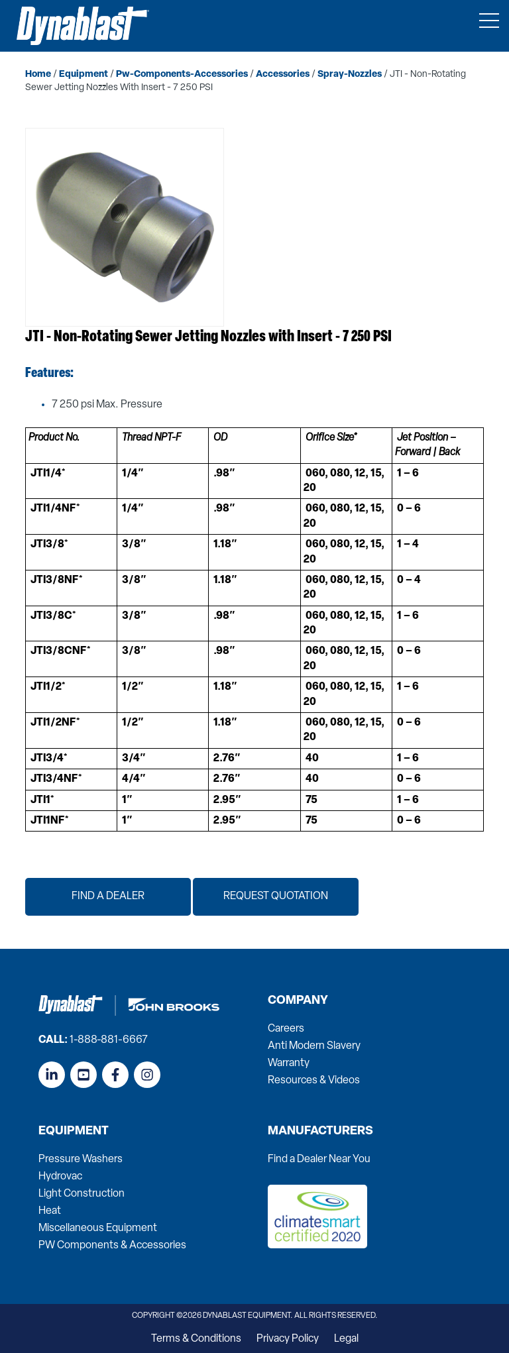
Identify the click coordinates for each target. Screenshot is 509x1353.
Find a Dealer (108, 896)
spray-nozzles (349, 75)
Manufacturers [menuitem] (320, 1132)
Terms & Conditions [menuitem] (196, 1339)
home (38, 75)
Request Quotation (275, 896)
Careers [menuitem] (286, 1029)
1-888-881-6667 (109, 1040)
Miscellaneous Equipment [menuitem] (97, 1228)
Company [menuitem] (298, 1001)
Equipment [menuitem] (73, 1132)
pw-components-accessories (182, 75)
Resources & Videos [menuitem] (314, 1080)
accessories (283, 75)
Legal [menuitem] (346, 1339)
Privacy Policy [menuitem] (287, 1339)
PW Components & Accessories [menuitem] (112, 1245)
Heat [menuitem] (49, 1211)
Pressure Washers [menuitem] (80, 1159)
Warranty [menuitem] (289, 1063)
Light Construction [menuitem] (81, 1194)
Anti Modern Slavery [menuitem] (314, 1046)
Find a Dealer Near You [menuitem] (319, 1159)
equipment (83, 75)
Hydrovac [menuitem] (60, 1176)
